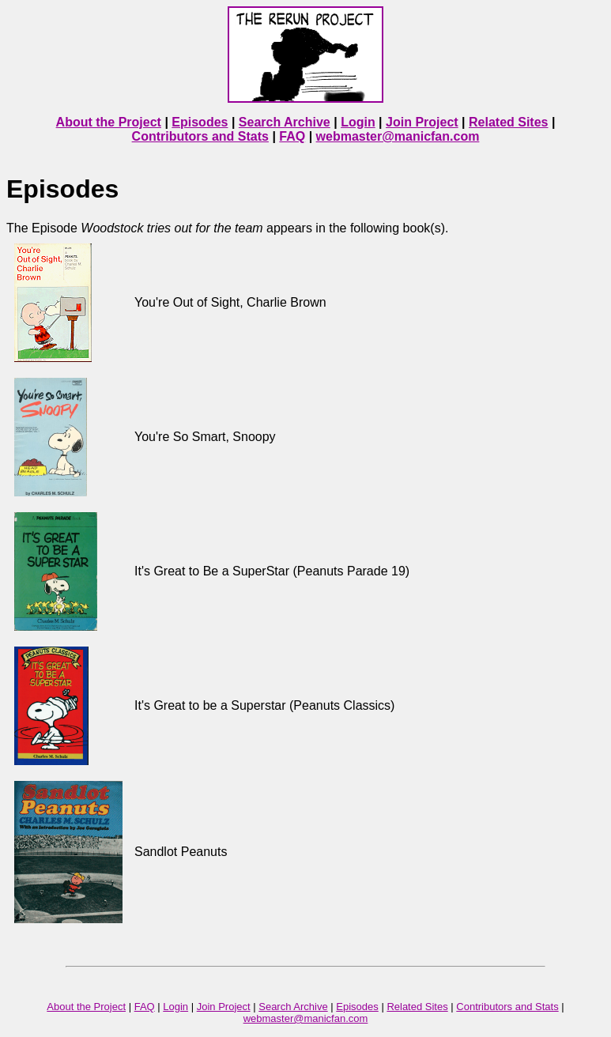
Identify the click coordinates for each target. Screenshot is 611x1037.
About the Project (108, 122)
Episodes (200, 122)
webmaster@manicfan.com (398, 136)
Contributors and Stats (200, 136)
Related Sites (508, 122)
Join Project (422, 122)
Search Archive (284, 122)
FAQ (292, 136)
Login (358, 122)
